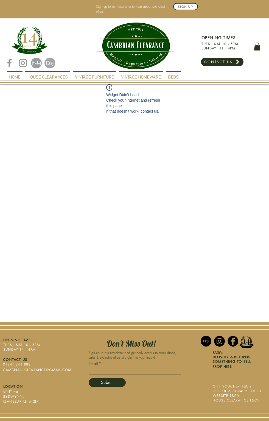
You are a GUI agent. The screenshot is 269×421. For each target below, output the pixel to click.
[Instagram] (23, 63)
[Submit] (107, 382)
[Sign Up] (185, 6)
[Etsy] (49, 63)
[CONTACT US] (222, 62)
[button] (257, 47)
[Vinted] (36, 63)
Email (93, 364)
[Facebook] (9, 63)
